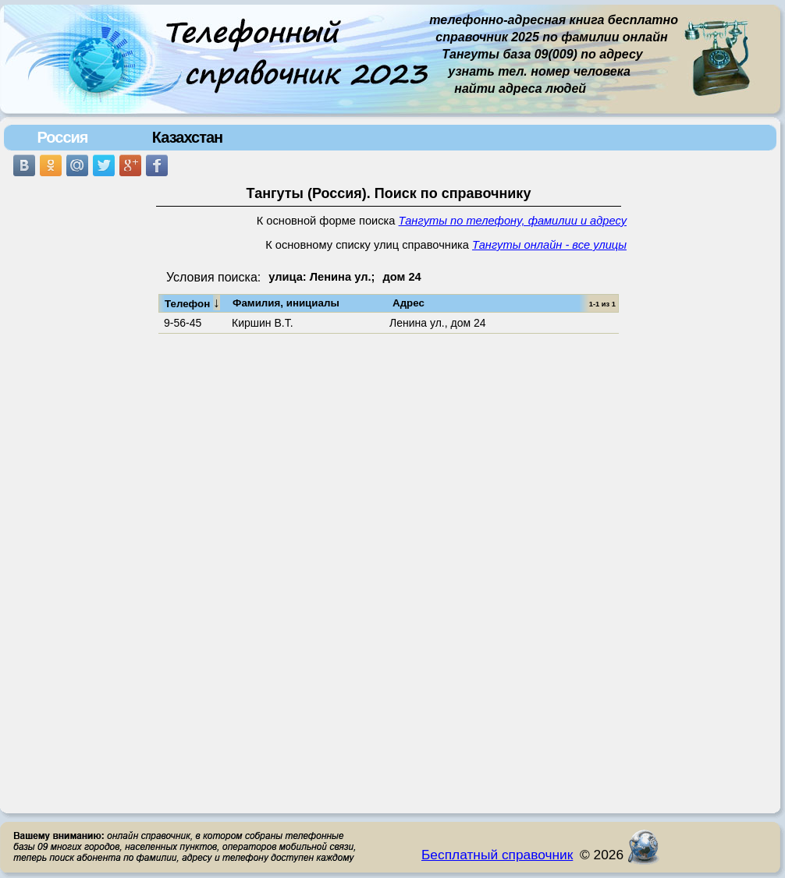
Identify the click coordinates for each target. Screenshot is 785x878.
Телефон (192, 302)
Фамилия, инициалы (286, 303)
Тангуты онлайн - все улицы (549, 245)
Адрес (408, 303)
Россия (62, 137)
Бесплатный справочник (497, 854)
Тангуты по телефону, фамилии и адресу (513, 220)
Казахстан (187, 137)
